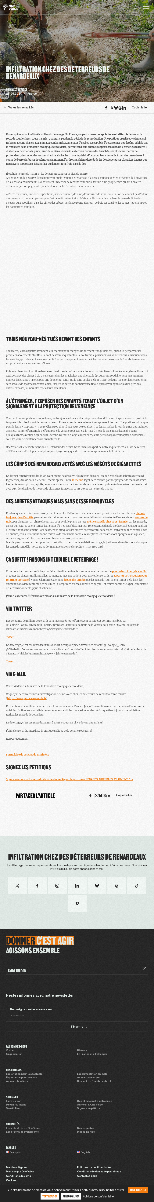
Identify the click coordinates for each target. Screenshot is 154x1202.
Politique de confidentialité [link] (98, 1196)
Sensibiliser (13, 1108)
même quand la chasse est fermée (107, 521)
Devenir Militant (16, 1105)
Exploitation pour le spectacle (24, 1074)
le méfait (77, 480)
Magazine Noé (86, 1132)
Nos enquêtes (85, 1128)
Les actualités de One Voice (23, 1128)
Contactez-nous (87, 1176)
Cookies (11, 1180)
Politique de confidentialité (94, 1168)
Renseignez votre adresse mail (32, 1009)
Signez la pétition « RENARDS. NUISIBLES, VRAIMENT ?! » (97, 779)
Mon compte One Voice (20, 1172)
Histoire (82, 1051)
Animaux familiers (17, 1081)
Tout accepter (138, 1190)
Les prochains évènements (22, 1132)
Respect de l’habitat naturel (94, 1081)
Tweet (9, 637)
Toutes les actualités (19, 107)
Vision (10, 1051)
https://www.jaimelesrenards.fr (26, 698)
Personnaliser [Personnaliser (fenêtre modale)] (71, 1196)
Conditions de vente (18, 1176)
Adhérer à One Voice (90, 1105)
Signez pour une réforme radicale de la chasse (33, 779)
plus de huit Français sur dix (129, 571)
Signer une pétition (89, 1108)
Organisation (14, 1054)
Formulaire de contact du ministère (27, 754)
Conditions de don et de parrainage (99, 1172)
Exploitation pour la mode (21, 1078)
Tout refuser (49, 1196)
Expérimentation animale (92, 1074)
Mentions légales (16, 1168)
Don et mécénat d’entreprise (94, 1101)
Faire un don (13, 1101)
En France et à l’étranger (92, 1054)
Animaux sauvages (88, 1078)
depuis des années (74, 579)
